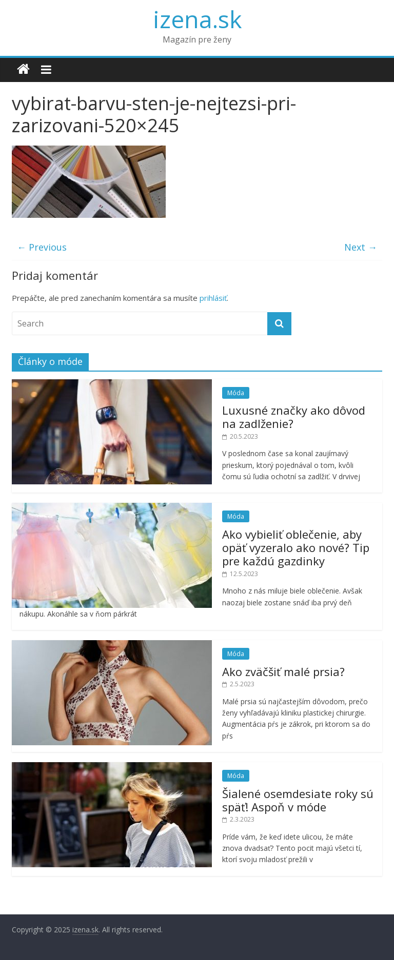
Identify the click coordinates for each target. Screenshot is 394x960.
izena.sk (197, 19)
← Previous (42, 247)
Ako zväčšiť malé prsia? (283, 671)
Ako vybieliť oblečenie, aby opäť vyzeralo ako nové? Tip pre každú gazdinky (295, 547)
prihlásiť (213, 298)
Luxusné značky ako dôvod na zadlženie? (293, 416)
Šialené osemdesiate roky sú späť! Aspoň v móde (297, 800)
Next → (360, 247)
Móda (235, 393)
